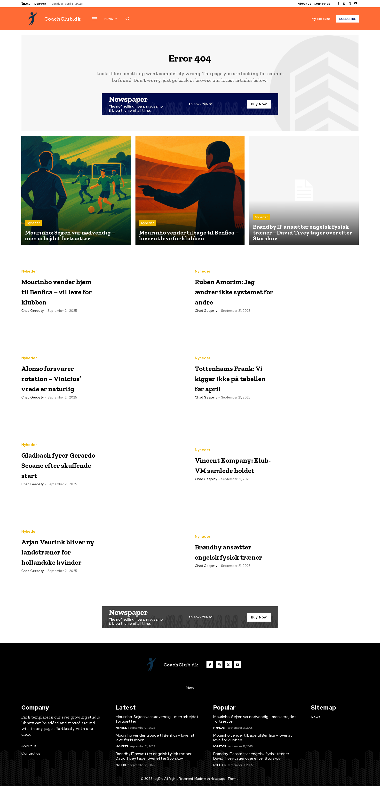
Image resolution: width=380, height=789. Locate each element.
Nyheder (33, 226)
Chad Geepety (32, 319)
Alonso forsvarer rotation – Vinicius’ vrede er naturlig (60, 381)
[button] (127, 18)
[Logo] (51, 18)
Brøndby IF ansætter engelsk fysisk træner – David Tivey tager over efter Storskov (155, 760)
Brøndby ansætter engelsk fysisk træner (234, 554)
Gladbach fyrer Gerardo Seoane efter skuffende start (56, 467)
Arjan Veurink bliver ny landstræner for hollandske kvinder (57, 554)
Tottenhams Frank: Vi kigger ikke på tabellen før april (231, 381)
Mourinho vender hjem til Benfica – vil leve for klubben (60, 294)
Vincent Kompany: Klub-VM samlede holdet (232, 467)
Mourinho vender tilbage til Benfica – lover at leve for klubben (155, 741)
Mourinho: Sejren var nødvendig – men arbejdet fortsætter (157, 722)
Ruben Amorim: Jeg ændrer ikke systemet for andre (230, 294)
